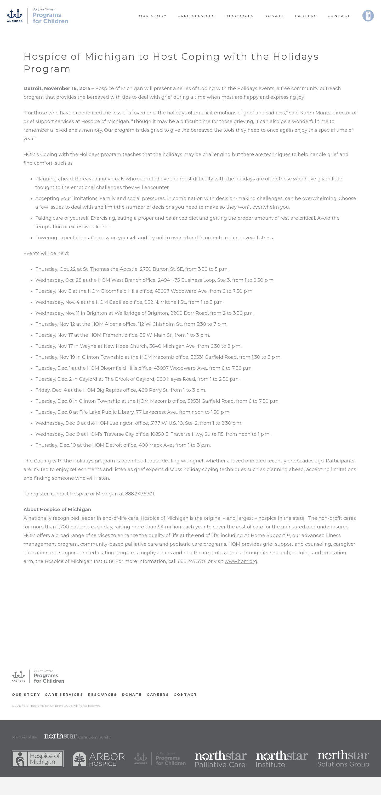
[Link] (37, 16)
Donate (132, 694)
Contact (185, 694)
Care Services (64, 694)
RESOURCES (102, 694)
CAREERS (158, 694)
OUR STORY (26, 694)
